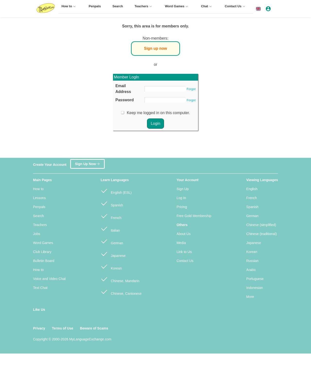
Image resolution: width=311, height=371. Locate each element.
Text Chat (40, 288)
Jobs (36, 234)
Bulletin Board (43, 261)
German (112, 241)
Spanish (112, 203)
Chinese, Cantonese (121, 291)
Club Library (42, 252)
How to (38, 189)
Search (38, 216)
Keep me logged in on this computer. (158, 113)
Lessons (39, 198)
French (111, 216)
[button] (259, 8)
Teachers (40, 225)
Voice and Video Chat (49, 279)
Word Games (43, 243)
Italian (110, 228)
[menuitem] (69, 8)
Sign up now (155, 48)
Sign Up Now (87, 162)
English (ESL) (116, 190)
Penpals (39, 207)
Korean (111, 266)
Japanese (113, 254)
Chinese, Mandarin (120, 279)
